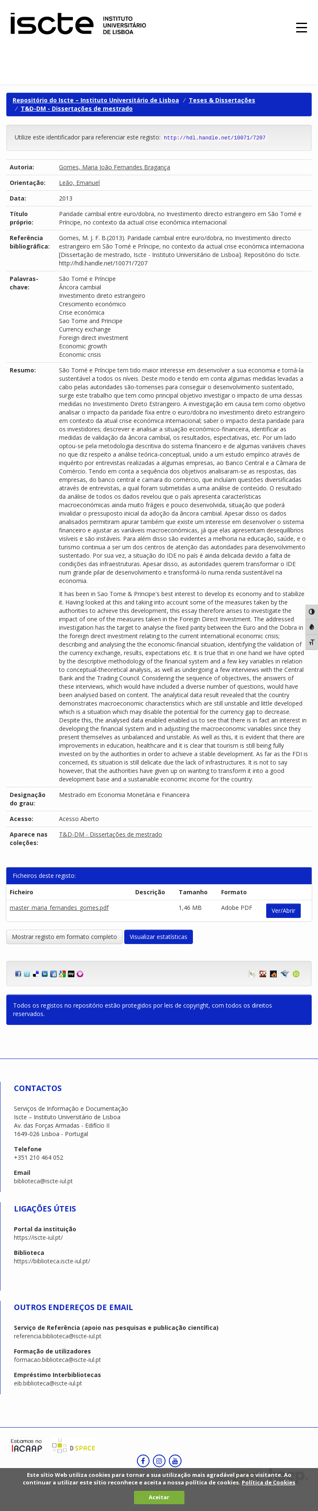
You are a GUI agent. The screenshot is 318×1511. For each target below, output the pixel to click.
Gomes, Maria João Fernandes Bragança (114, 167)
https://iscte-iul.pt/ (38, 1237)
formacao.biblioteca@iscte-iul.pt (57, 1360)
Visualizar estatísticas (158, 937)
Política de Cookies (268, 1482)
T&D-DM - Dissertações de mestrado (77, 108)
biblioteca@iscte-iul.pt (43, 1181)
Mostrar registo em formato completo (64, 937)
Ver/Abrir (283, 911)
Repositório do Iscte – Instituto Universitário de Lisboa (96, 100)
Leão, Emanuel (79, 183)
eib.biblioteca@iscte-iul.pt (48, 1383)
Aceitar (159, 1497)
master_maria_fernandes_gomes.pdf (59, 908)
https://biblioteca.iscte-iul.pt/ (52, 1261)
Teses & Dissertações (222, 100)
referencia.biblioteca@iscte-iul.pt (58, 1336)
